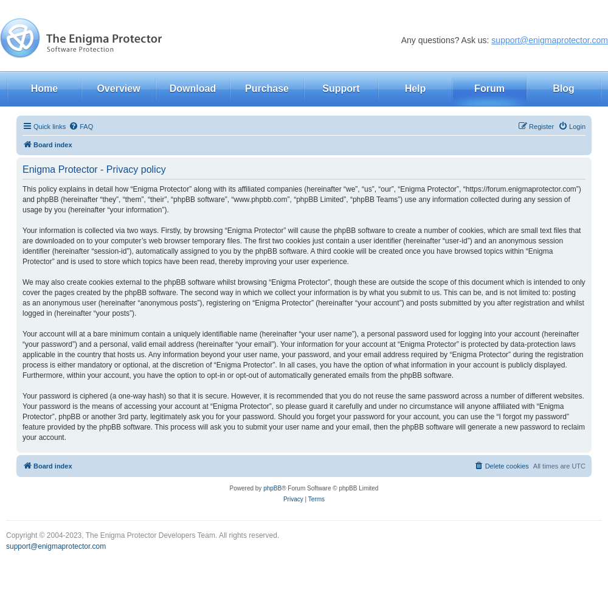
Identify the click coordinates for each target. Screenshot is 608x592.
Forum (489, 88)
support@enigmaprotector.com (549, 40)
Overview (118, 88)
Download (193, 88)
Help (415, 88)
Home (44, 88)
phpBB (272, 488)
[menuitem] (81, 126)
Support (340, 88)
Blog (564, 88)
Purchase (267, 88)
